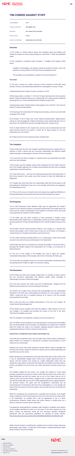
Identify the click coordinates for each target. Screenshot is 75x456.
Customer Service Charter (10, 450)
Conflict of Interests (9, 449)
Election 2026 (6, 447)
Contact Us (6, 452)
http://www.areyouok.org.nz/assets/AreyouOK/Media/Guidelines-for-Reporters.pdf (36, 416)
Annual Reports (7, 443)
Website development (56, 452)
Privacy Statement (8, 445)
